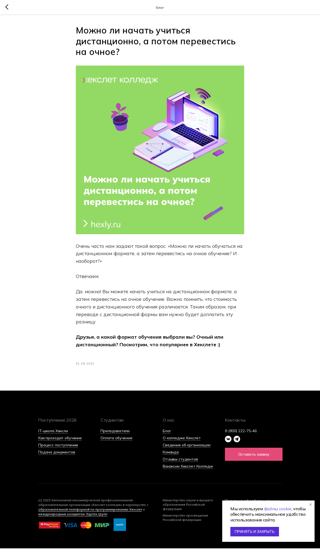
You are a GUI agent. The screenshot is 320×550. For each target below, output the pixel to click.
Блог (167, 432)
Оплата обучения (116, 439)
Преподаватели (115, 432)
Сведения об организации (187, 446)
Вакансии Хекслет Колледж (188, 467)
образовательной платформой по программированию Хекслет (90, 511)
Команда (171, 453)
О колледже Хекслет (181, 439)
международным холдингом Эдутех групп (72, 516)
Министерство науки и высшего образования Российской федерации (188, 506)
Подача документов (56, 453)
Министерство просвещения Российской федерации (185, 519)
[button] (254, 455)
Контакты (235, 421)
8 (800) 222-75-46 (241, 432)
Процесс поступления (58, 446)
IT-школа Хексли (53, 432)
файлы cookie (277, 508)
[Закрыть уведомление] (310, 504)
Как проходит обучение (60, 439)
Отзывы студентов (180, 460)
